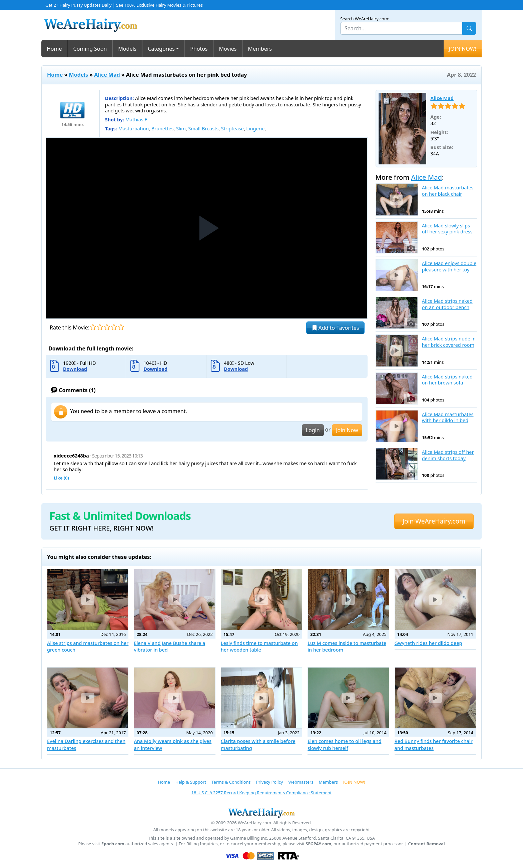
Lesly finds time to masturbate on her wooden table (259, 646)
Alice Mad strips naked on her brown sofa (447, 380)
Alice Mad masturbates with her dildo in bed (448, 417)
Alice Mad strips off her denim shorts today (448, 455)
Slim (181, 128)
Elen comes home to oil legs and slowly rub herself (344, 744)
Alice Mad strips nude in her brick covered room (449, 342)
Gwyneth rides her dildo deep (428, 643)
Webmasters (300, 782)
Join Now (347, 430)
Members (260, 48)
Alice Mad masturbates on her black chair (448, 191)
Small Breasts (203, 128)
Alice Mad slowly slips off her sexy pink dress (447, 229)
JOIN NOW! (462, 48)
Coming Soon (90, 48)
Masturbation (133, 128)
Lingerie (255, 128)
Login (313, 430)
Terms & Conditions (230, 782)
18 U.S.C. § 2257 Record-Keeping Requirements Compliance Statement (261, 793)
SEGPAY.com (318, 844)
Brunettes (162, 128)
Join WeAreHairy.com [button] (434, 521)
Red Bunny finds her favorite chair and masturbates (434, 744)
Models (127, 48)
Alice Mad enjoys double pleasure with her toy (449, 266)
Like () (61, 478)
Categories (161, 48)
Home (54, 48)
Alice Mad (107, 74)
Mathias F (136, 119)
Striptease (232, 128)
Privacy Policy (269, 782)
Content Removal (426, 844)
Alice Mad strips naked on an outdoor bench (447, 304)
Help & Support (190, 782)
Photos (198, 48)
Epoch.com (112, 844)
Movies (228, 48)
